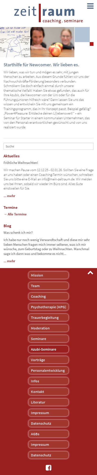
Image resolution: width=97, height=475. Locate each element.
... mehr (9, 196)
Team (35, 285)
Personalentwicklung (48, 370)
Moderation (40, 328)
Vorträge (38, 359)
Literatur (38, 402)
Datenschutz (41, 423)
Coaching (38, 296)
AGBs (35, 433)
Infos (35, 381)
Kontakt (37, 391)
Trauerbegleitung (45, 317)
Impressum (40, 412)
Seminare (38, 338)
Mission (37, 275)
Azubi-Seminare (43, 349)
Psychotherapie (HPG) (48, 307)
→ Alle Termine (15, 214)
